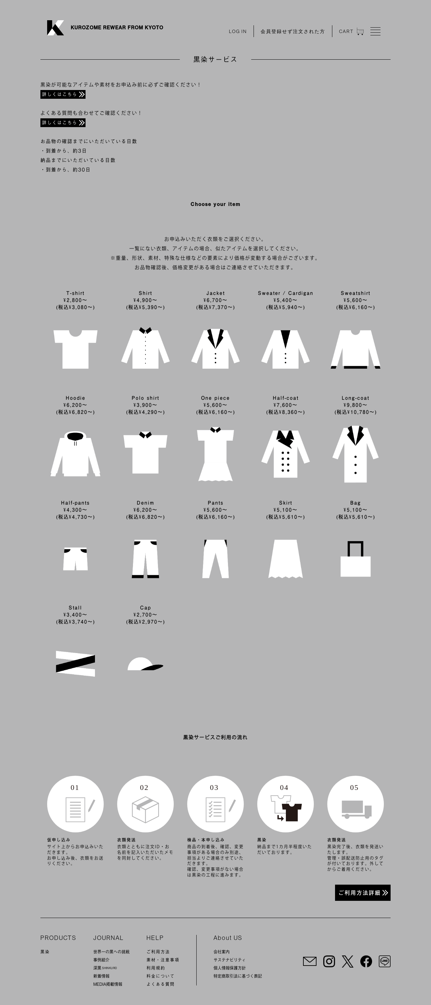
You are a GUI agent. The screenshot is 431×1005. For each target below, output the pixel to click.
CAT (351, 31)
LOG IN (238, 31)
